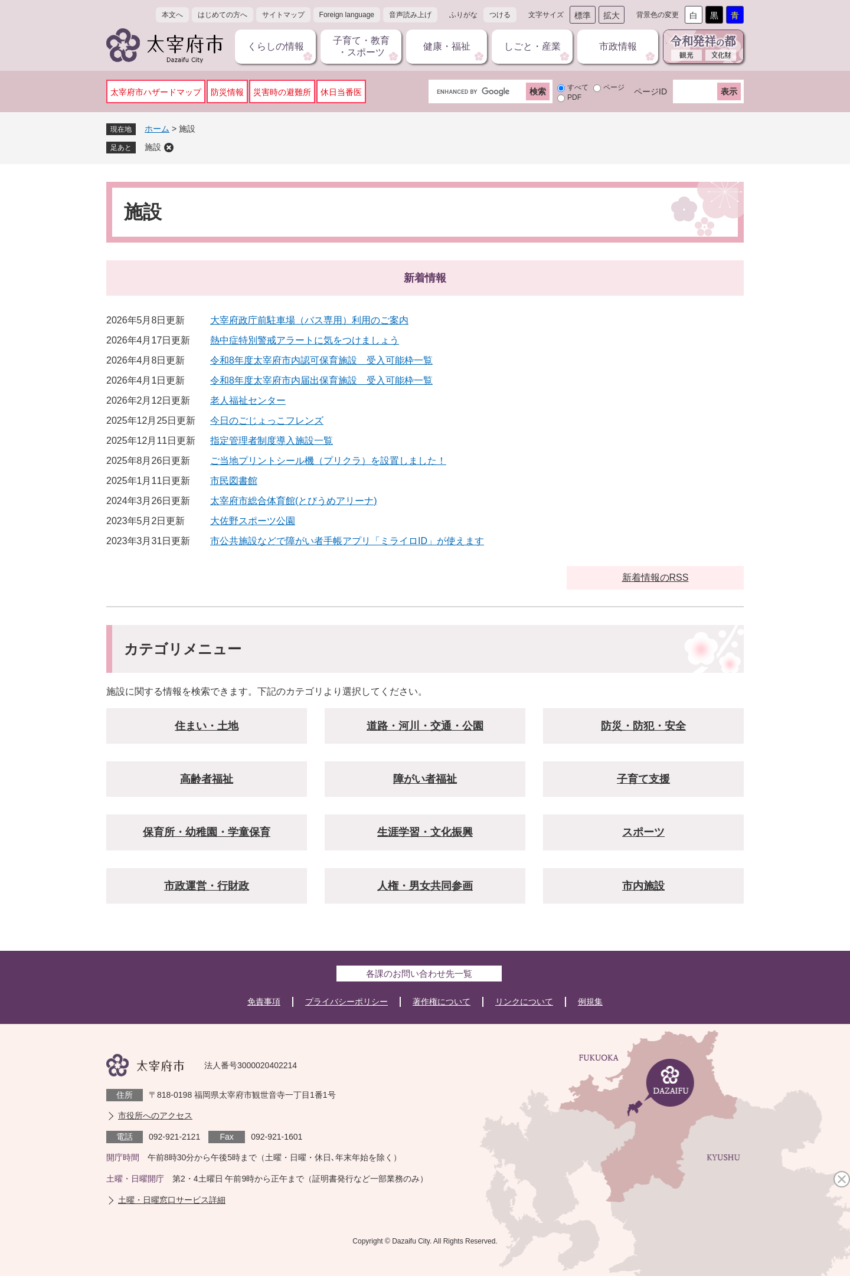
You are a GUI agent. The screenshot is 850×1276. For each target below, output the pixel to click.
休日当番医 (341, 92)
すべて (578, 87)
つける (500, 15)
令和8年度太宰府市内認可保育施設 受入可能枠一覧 (321, 360)
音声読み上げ (410, 15)
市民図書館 (233, 481)
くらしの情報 (275, 46)
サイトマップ (283, 15)
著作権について (441, 1001)
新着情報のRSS (655, 577)
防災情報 (227, 92)
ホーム (157, 128)
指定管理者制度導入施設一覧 (271, 441)
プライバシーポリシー (346, 1001)
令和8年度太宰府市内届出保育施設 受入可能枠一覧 (321, 380)
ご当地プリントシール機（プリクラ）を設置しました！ (328, 461)
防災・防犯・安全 (643, 726)
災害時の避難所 (282, 92)
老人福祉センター (248, 400)
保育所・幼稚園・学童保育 (206, 832)
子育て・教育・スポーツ (361, 46)
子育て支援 (643, 779)
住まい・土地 (206, 726)
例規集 (590, 1001)
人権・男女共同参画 (425, 886)
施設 (153, 147)
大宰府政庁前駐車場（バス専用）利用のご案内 (309, 320)
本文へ (172, 15)
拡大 (611, 15)
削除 (169, 147)
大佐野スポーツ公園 (252, 521)
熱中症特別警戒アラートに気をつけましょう (304, 340)
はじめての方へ (222, 15)
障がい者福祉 (425, 779)
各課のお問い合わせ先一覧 (419, 974)
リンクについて (524, 1001)
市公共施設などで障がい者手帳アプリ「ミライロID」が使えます (347, 541)
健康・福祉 (446, 46)
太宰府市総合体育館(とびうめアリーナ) (293, 501)
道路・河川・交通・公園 (425, 726)
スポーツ (643, 832)
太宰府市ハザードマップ (155, 92)
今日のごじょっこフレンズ (266, 420)
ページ (614, 87)
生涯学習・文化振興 (425, 832)
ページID (650, 91)
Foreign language (346, 15)
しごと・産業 (532, 46)
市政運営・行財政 (206, 886)
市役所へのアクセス (155, 1115)
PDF (574, 97)
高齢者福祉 (206, 779)
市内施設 (643, 886)
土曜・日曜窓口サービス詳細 (171, 1200)
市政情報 (618, 46)
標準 (582, 15)
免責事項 (263, 1001)
